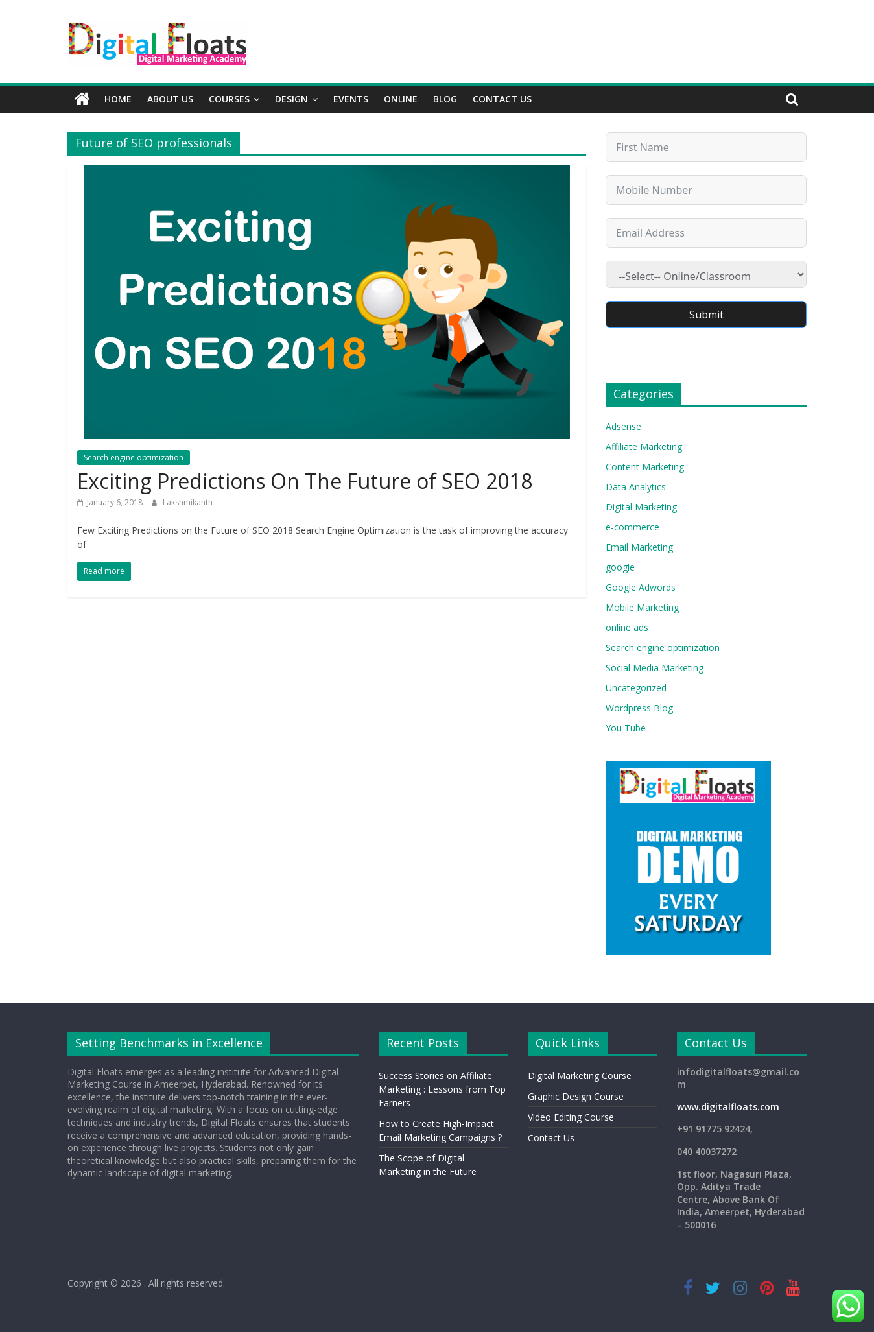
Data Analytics (636, 487)
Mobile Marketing (642, 607)
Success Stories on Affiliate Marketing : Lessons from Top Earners (442, 1089)
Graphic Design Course (576, 1096)
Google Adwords (641, 587)
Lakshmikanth (188, 502)
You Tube (626, 728)
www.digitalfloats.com (728, 1106)
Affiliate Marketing (644, 446)
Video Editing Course (571, 1117)
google (620, 567)
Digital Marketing (641, 507)
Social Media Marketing (654, 667)
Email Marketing (639, 547)
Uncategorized (636, 688)
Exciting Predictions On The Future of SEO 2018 (304, 481)
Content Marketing (645, 466)
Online (401, 99)
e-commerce (632, 527)
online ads (627, 627)
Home (118, 99)
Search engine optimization (133, 457)
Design (291, 99)
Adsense (623, 426)
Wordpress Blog (639, 708)
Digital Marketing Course (580, 1075)
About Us (170, 99)
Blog (445, 99)
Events (350, 99)
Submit (706, 314)
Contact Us (502, 99)
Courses (229, 99)
